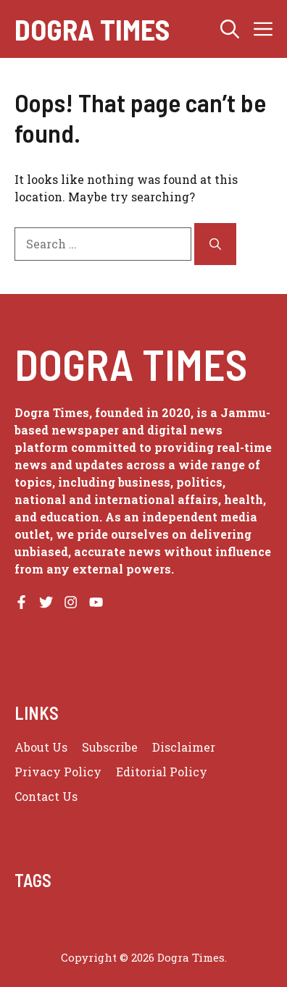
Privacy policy (57, 771)
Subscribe (110, 747)
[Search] (215, 244)
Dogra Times (92, 29)
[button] (229, 29)
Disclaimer (183, 747)
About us (40, 747)
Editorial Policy (161, 771)
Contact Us (46, 796)
